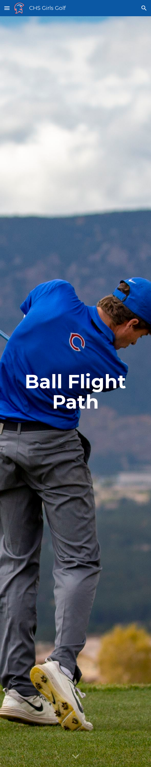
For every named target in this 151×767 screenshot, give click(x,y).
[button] (7, 8)
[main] (75, 391)
